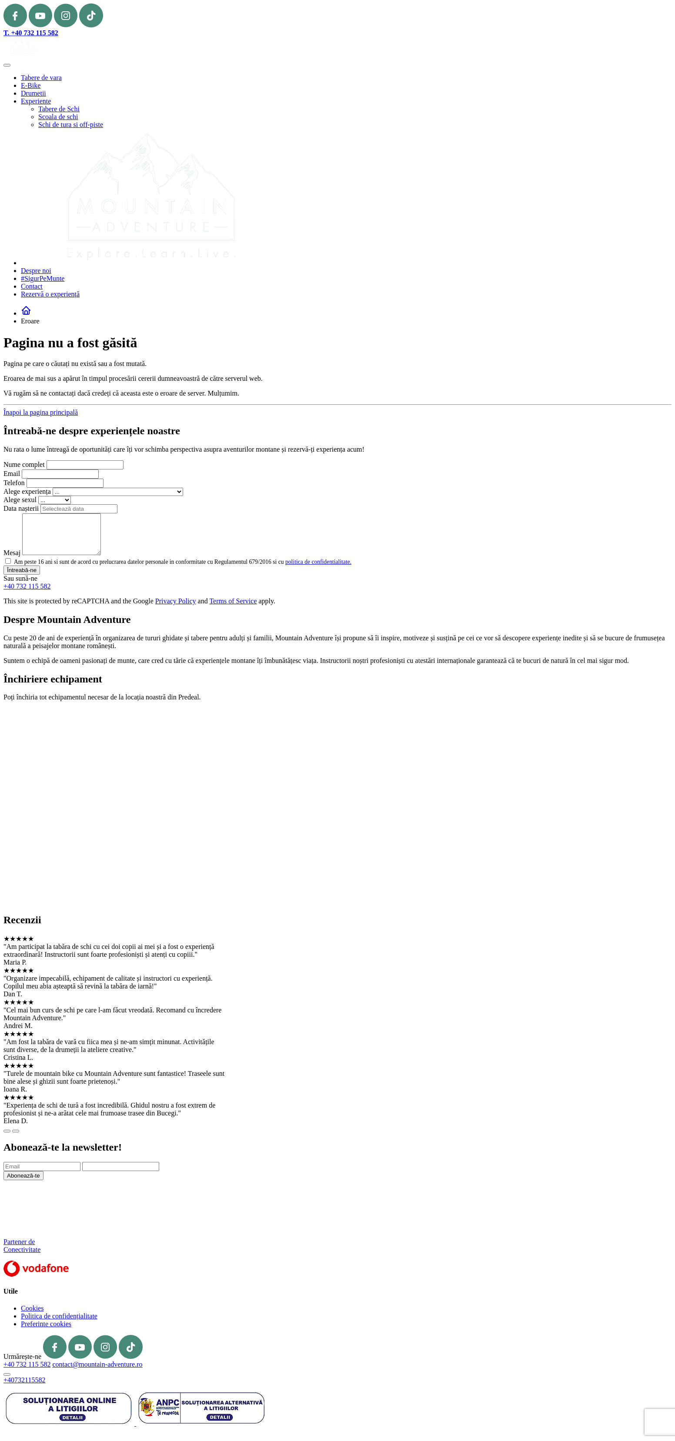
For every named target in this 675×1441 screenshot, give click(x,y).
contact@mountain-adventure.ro (97, 1364)
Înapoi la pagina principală (40, 412)
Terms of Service (233, 601)
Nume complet (24, 464)
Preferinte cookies (46, 1324)
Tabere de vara (41, 77)
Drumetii (33, 93)
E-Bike (30, 85)
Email (11, 473)
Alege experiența (27, 491)
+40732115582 (24, 1380)
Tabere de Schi (59, 109)
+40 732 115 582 (26, 586)
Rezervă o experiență (50, 294)
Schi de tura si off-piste (70, 124)
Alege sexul (20, 499)
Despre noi (36, 270)
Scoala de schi (58, 116)
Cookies (32, 1308)
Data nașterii (21, 508)
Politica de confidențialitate (59, 1316)
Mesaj (11, 552)
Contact (32, 286)
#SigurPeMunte (42, 278)
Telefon (14, 482)
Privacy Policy (175, 601)
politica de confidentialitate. (318, 562)
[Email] (41, 1166)
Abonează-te (23, 1175)
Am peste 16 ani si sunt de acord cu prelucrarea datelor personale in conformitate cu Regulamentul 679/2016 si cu (182, 562)
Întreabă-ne (22, 570)
